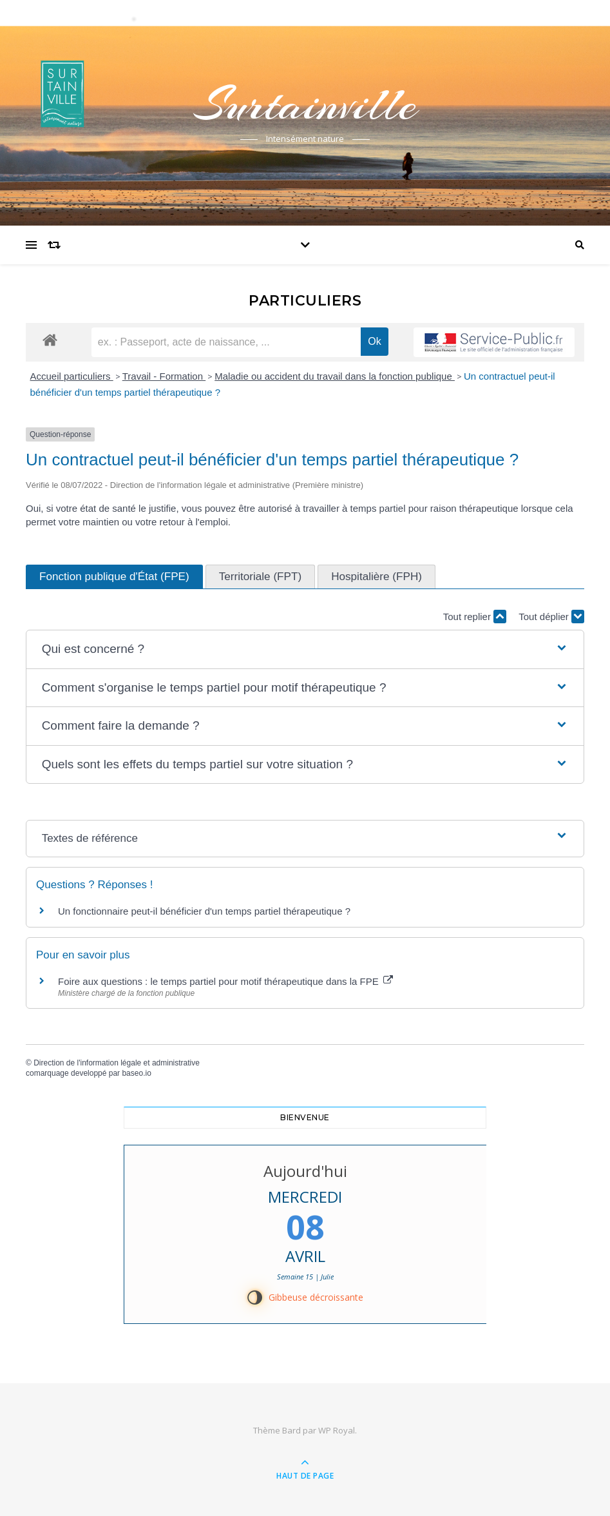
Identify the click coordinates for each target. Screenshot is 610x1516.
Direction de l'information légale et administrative (116, 1062)
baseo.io (136, 1073)
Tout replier (474, 616)
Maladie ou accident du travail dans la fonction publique (334, 376)
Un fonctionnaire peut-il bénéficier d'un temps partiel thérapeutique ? (204, 911)
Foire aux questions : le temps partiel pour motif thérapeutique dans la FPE (225, 981)
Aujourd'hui (305, 1170)
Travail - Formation (163, 376)
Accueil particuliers (71, 376)
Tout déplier (551, 616)
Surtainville (305, 104)
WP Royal (336, 1430)
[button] (305, 649)
